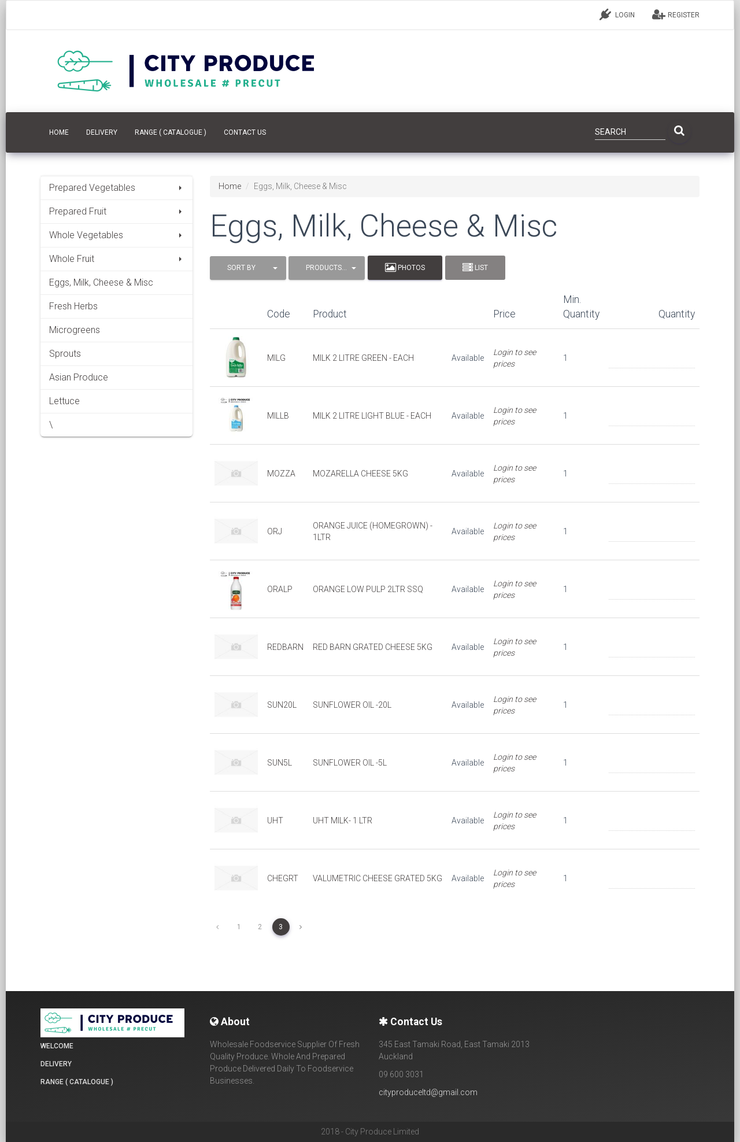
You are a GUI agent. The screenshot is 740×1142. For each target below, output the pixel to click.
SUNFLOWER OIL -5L (350, 762)
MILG (276, 358)
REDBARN (285, 647)
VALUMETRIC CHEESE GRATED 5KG (377, 878)
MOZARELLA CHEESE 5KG (360, 473)
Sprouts (65, 353)
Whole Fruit (116, 258)
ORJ (274, 531)
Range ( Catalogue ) (170, 132)
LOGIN (617, 14)
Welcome (56, 1046)
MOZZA (281, 473)
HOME (59, 132)
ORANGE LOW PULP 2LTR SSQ (368, 589)
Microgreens (74, 329)
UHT (275, 820)
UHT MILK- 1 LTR (342, 820)
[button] (248, 268)
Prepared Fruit (116, 211)
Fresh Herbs (73, 306)
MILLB (278, 415)
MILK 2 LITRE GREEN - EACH (363, 358)
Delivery (101, 132)
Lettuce (64, 401)
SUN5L (279, 762)
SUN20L (282, 704)
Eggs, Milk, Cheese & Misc (101, 282)
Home (230, 186)
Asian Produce (78, 377)
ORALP (280, 589)
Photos (405, 268)
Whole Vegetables (116, 235)
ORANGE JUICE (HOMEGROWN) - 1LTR (372, 531)
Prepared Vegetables (116, 187)
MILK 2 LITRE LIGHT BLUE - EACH (372, 415)
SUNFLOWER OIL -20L (352, 704)
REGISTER (676, 14)
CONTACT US (245, 132)
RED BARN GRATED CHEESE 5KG (372, 647)
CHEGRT (282, 878)
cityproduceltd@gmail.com (428, 1092)
